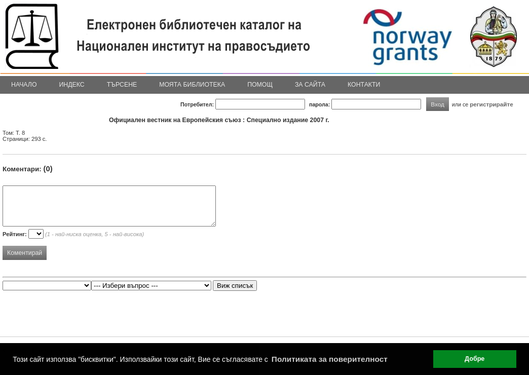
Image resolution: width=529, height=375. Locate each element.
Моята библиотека (192, 84)
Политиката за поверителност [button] (330, 359)
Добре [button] (474, 358)
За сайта (310, 84)
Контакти (364, 84)
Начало (24, 84)
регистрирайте (491, 104)
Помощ (260, 84)
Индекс (72, 84)
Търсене (122, 84)
